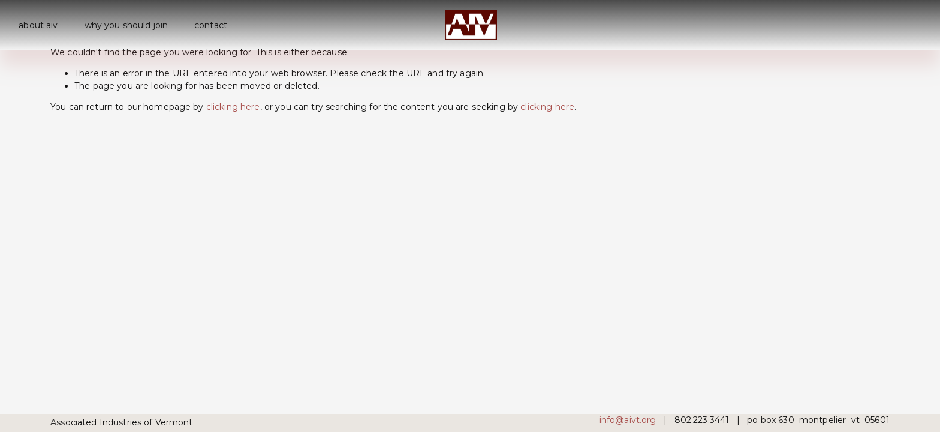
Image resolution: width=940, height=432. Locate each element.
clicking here (233, 106)
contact (210, 25)
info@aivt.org (627, 420)
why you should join (126, 25)
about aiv (38, 25)
